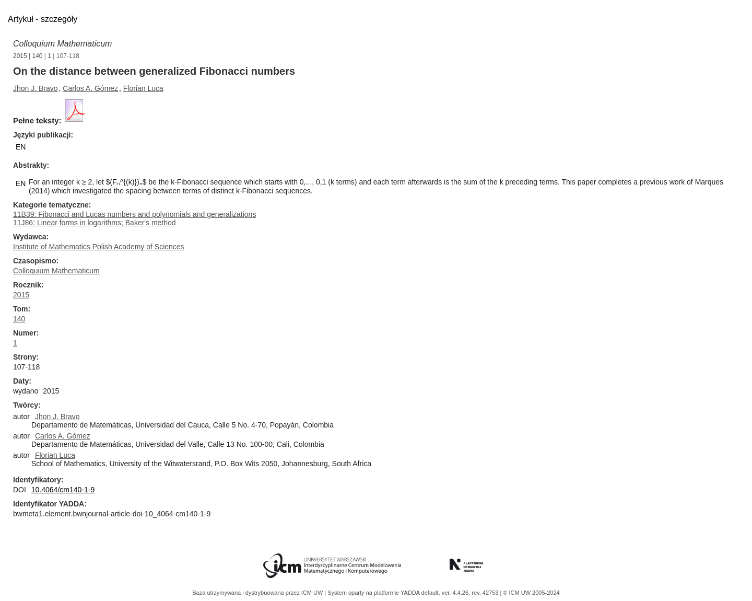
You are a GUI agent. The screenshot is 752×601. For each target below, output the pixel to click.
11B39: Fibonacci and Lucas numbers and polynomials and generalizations (134, 214)
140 (37, 56)
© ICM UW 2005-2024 (531, 593)
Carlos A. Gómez (90, 88)
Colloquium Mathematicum (62, 43)
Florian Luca (143, 88)
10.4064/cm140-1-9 (63, 490)
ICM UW (313, 593)
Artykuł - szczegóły (42, 19)
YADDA (411, 593)
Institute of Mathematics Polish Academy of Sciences (98, 246)
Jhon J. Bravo (35, 88)
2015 (20, 56)
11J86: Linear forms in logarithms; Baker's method (94, 222)
